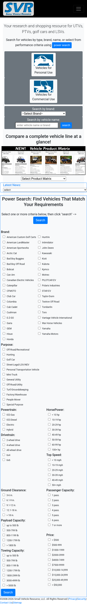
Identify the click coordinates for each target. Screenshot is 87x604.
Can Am (11, 274)
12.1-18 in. (12, 510)
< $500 (55, 540)
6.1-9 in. (11, 500)
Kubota (45, 264)
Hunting (11, 354)
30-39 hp (56, 429)
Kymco (45, 269)
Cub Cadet (12, 307)
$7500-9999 (58, 565)
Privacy (72, 598)
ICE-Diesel (12, 419)
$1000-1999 (58, 550)
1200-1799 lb (13, 540)
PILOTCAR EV (49, 280)
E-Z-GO (10, 317)
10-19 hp (56, 419)
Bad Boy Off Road (16, 264)
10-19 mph (57, 465)
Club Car (11, 296)
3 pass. (56, 505)
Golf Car (11, 359)
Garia (9, 323)
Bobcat (10, 269)
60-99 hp (56, 444)
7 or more (57, 525)
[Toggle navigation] (78, 9)
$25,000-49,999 (60, 580)
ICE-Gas (11, 414)
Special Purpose (15, 404)
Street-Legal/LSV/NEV (18, 364)
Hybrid (10, 429)
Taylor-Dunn (48, 296)
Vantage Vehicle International (57, 317)
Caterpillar (12, 285)
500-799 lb (12, 530)
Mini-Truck (12, 374)
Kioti (44, 258)
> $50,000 (57, 585)
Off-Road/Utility (14, 384)
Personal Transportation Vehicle (23, 369)
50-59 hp (56, 439)
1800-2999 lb (13, 575)
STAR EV (46, 291)
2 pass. (56, 500)
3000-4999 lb (13, 580)
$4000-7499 (58, 560)
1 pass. (56, 495)
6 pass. (56, 520)
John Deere (48, 248)
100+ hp (56, 449)
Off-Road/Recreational (18, 349)
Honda (10, 339)
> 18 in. (10, 515)
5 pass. (56, 515)
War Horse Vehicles (52, 323)
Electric (10, 424)
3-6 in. (10, 495)
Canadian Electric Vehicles (20, 280)
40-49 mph (57, 480)
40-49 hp (56, 434)
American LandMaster (18, 242)
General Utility (14, 379)
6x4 (8, 455)
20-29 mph (57, 470)
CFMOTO (11, 291)
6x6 (8, 460)
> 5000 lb (11, 585)
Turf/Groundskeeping (17, 389)
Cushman (12, 312)
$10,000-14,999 (60, 570)
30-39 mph (57, 475)
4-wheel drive (13, 445)
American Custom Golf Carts (21, 237)
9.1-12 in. (11, 505)
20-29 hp (56, 424)
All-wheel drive (14, 450)
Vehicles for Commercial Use (43, 91)
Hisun (10, 334)
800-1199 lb (13, 535)
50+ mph (56, 485)
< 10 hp (56, 414)
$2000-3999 (58, 555)
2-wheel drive (13, 440)
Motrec (45, 274)
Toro (44, 312)
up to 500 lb (13, 525)
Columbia (12, 301)
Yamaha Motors (50, 334)
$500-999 (57, 545)
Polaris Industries (51, 285)
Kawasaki (47, 253)
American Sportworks (18, 248)
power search (62, 45)
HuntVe (46, 237)
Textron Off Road (50, 301)
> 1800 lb (11, 545)
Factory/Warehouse (17, 394)
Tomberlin (47, 307)
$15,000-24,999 (60, 575)
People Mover (14, 399)
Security (81, 598)
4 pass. (56, 510)
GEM (9, 328)
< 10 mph (56, 460)
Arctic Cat (12, 253)
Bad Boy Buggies (15, 258)
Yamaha (46, 328)
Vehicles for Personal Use (43, 64)
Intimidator (47, 242)
